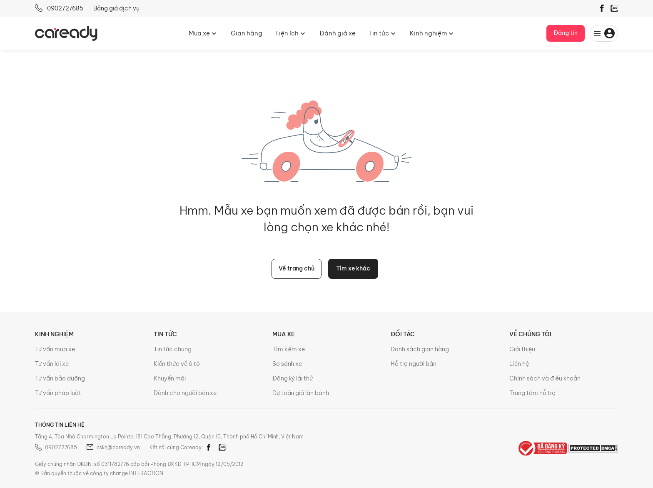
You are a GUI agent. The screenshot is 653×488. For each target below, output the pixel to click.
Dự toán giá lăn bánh (300, 393)
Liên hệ (519, 364)
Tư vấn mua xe (55, 349)
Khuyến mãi (170, 378)
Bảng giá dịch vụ (116, 8)
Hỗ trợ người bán (413, 364)
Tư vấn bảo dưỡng (60, 378)
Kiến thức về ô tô (177, 364)
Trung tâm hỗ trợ (532, 393)
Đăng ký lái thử (292, 378)
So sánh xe (287, 364)
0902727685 (59, 8)
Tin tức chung (173, 349)
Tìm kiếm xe (288, 349)
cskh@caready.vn (113, 447)
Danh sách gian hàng (420, 349)
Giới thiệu (522, 349)
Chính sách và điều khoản (545, 378)
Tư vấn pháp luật (58, 393)
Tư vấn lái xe (52, 364)
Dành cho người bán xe (185, 393)
